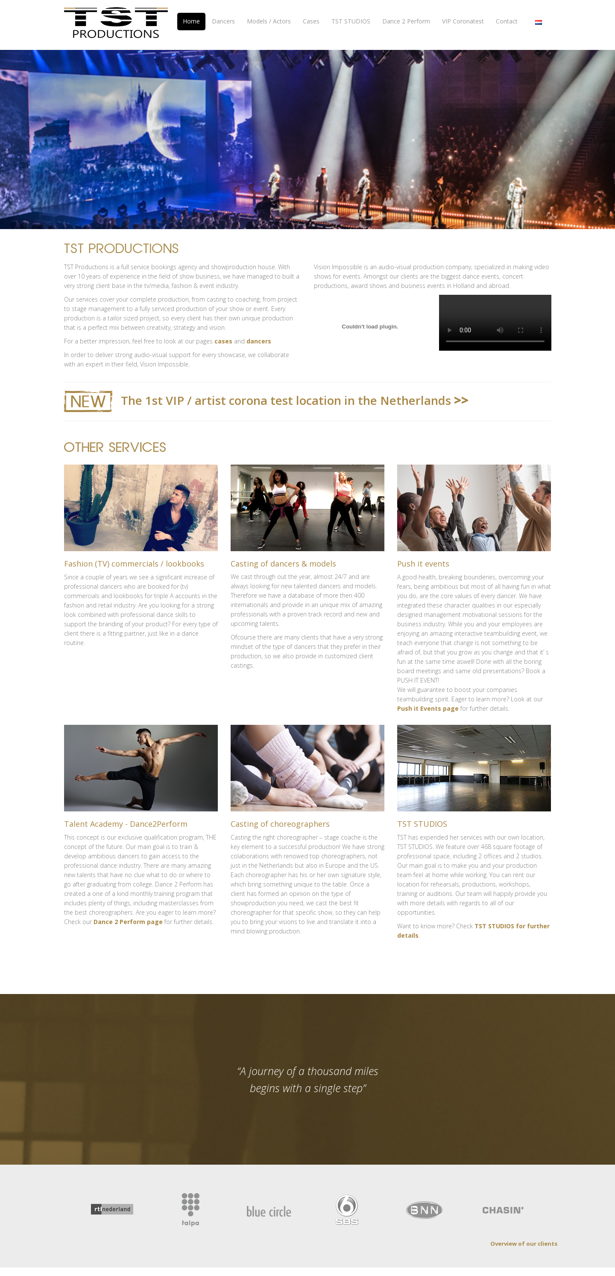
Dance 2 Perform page (128, 897)
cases (223, 323)
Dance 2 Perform (406, 21)
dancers (258, 323)
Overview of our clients (523, 1217)
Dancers (223, 21)
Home (191, 21)
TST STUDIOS (350, 21)
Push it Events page (428, 688)
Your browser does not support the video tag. (495, 304)
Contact (507, 21)
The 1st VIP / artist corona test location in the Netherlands (310, 381)
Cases (311, 21)
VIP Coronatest (463, 21)
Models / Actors (269, 21)
